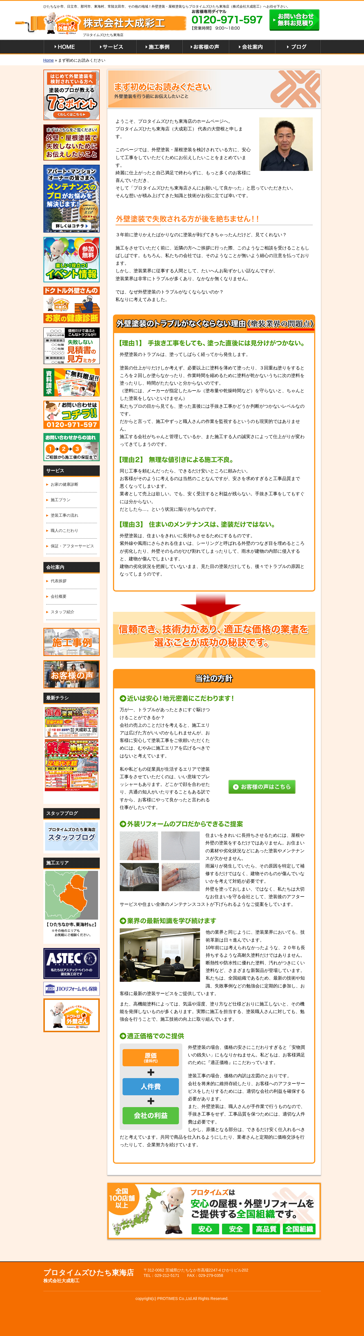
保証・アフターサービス (72, 546)
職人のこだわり (64, 530)
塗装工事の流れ (64, 515)
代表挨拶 (58, 581)
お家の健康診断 (64, 484)
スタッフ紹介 (62, 612)
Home (48, 60)
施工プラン (60, 500)
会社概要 (58, 596)
